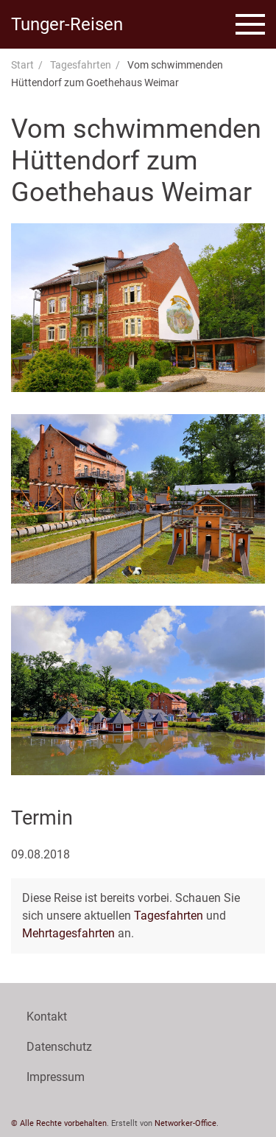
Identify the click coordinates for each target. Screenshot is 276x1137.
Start (22, 65)
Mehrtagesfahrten (68, 933)
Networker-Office (185, 1123)
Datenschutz (59, 1047)
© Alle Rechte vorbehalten (59, 1123)
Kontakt (46, 1017)
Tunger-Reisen (67, 24)
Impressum (55, 1077)
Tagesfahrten (80, 65)
